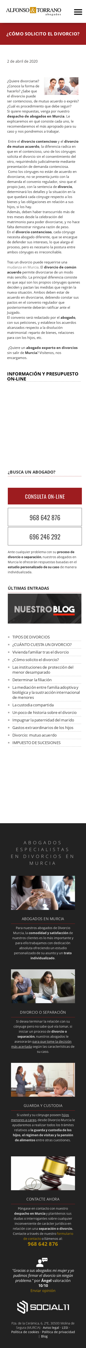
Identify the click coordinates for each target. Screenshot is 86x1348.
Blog (44, 1336)
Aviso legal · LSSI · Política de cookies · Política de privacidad (43, 1329)
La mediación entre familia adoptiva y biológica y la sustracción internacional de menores (46, 692)
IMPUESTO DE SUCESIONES (36, 742)
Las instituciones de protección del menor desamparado (43, 670)
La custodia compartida (33, 704)
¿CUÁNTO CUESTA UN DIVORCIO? (42, 644)
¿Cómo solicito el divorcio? (35, 659)
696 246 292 (44, 536)
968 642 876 (45, 517)
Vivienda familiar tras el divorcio (40, 652)
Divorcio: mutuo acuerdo (34, 735)
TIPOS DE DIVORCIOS (31, 637)
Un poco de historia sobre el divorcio (44, 712)
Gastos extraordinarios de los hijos (43, 727)
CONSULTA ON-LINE (45, 496)
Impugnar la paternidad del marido (43, 720)
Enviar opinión (43, 1290)
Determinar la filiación (32, 679)
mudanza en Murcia (23, 267)
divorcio (18, 96)
